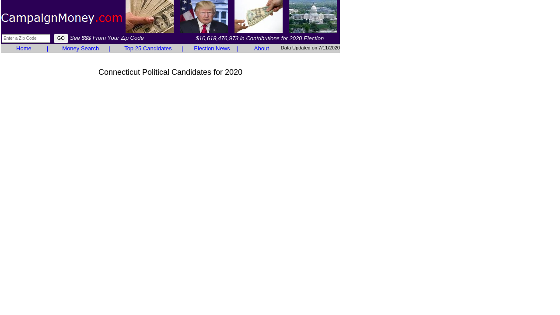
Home (24, 48)
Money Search (80, 48)
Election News (212, 48)
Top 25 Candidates (148, 48)
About (261, 48)
